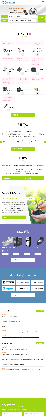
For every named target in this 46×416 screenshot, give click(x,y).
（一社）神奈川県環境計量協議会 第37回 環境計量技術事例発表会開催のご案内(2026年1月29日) (22, 359)
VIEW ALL (39, 310)
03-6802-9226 (32, 396)
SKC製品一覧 (16, 260)
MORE (5, 217)
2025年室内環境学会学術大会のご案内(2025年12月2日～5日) (14, 364)
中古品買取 (28, 178)
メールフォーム (8, 396)
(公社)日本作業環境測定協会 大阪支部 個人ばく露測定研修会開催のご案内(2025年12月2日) (21, 369)
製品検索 (15, 115)
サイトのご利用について (22, 414)
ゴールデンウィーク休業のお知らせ (16, 16)
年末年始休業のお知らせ (7, 326)
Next (45, 142)
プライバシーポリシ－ (33, 414)
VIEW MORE (41, 17)
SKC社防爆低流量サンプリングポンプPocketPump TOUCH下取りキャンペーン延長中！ (20, 331)
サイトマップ (41, 414)
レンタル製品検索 (17, 148)
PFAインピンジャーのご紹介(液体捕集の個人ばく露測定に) (21, 20)
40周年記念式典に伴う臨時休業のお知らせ (11, 321)
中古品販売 (7, 178)
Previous (1, 142)
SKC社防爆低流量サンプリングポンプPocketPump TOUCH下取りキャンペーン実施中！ (20, 337)
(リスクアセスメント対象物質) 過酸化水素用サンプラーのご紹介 (15, 354)
